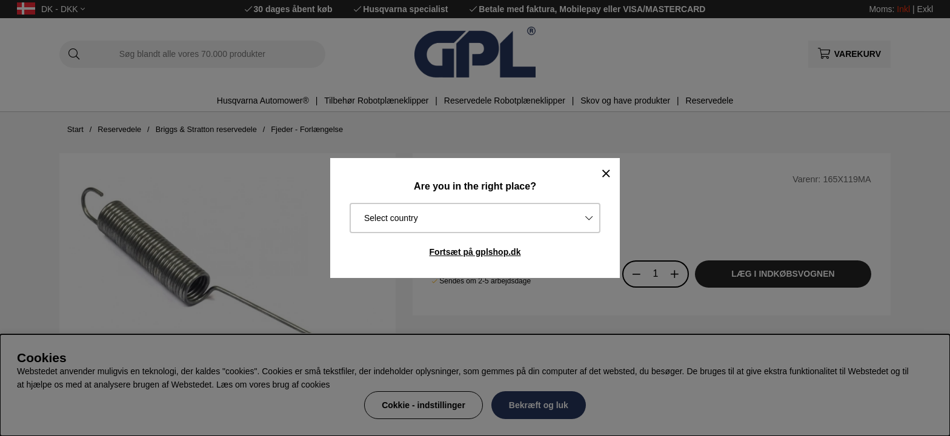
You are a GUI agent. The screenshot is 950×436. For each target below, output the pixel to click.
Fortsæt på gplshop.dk (475, 252)
